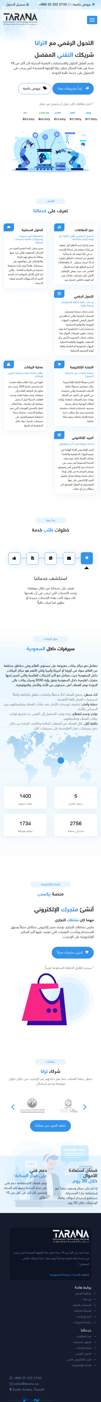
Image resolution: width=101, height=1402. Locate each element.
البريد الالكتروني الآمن (79, 1359)
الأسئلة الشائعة (82, 1311)
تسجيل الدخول (17, 5)
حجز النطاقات (83, 1336)
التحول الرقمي (83, 1354)
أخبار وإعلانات (83, 1316)
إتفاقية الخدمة (81, 1275)
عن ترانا (87, 1299)
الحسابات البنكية (82, 1305)
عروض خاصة (84, 5)
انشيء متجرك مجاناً (72, 952)
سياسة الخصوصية (60, 1275)
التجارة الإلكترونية (81, 1365)
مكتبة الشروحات (82, 1322)
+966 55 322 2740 (55, 5)
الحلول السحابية (82, 1342)
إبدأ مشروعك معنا (73, 88)
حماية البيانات (83, 1348)
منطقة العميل (83, 1293)
